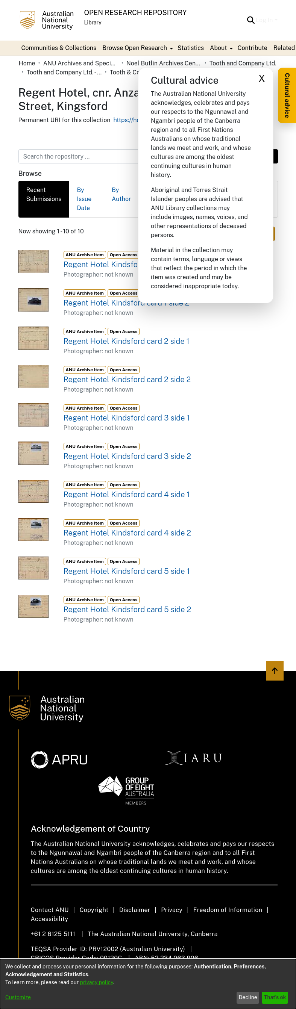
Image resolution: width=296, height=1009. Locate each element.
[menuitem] (137, 48)
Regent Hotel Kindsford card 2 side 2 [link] (127, 379)
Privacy (171, 910)
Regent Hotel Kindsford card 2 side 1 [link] (127, 341)
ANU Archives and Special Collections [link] (80, 63)
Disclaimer (134, 910)
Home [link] (27, 63)
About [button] (218, 47)
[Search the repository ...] (129, 156)
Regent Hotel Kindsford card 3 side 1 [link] (127, 417)
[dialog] (148, 984)
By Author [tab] (121, 194)
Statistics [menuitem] (191, 47)
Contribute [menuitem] (252, 47)
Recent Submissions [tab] (44, 194)
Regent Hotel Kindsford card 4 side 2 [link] (127, 532)
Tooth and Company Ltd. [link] (242, 63)
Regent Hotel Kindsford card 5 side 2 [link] (127, 609)
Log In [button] (265, 20)
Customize (18, 997)
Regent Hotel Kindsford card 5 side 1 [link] (127, 571)
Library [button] (93, 23)
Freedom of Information (227, 910)
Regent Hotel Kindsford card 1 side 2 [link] (127, 302)
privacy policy (96, 982)
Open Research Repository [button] (135, 13)
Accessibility (49, 919)
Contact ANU (50, 910)
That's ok (275, 997)
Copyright (93, 910)
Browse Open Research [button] (134, 47)
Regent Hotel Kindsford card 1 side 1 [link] (126, 264)
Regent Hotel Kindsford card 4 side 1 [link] (127, 494)
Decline (248, 997)
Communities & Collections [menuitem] (59, 47)
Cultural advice (287, 95)
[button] (250, 20)
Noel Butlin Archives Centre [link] (164, 63)
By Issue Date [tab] (84, 199)
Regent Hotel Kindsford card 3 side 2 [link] (127, 456)
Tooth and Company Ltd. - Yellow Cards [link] (64, 72)
